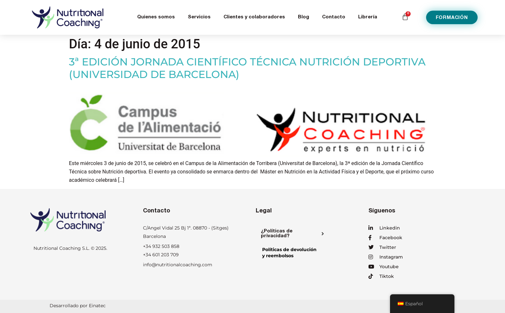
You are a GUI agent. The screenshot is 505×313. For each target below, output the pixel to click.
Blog (303, 17)
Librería (367, 17)
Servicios (199, 17)
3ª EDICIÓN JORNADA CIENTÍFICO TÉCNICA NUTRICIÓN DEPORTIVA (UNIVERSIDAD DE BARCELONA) (247, 67)
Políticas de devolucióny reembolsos (289, 253)
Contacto (333, 17)
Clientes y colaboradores (254, 17)
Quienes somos (156, 17)
